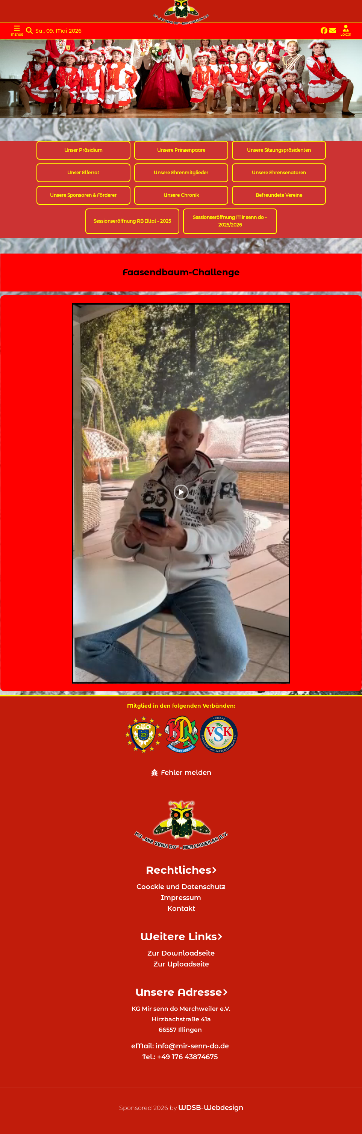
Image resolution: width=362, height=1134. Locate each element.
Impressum (181, 898)
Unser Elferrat (83, 172)
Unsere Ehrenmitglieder (181, 172)
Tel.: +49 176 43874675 (181, 1057)
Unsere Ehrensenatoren (279, 172)
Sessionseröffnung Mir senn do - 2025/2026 (230, 221)
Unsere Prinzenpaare (181, 150)
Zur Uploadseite (181, 964)
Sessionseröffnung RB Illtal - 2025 (132, 221)
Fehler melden (181, 773)
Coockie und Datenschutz (181, 887)
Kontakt (181, 908)
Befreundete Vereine (279, 195)
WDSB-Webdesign (210, 1108)
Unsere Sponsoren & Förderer (83, 195)
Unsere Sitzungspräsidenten (279, 150)
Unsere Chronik (181, 195)
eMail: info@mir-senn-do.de (181, 1046)
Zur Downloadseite (181, 953)
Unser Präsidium (83, 150)
